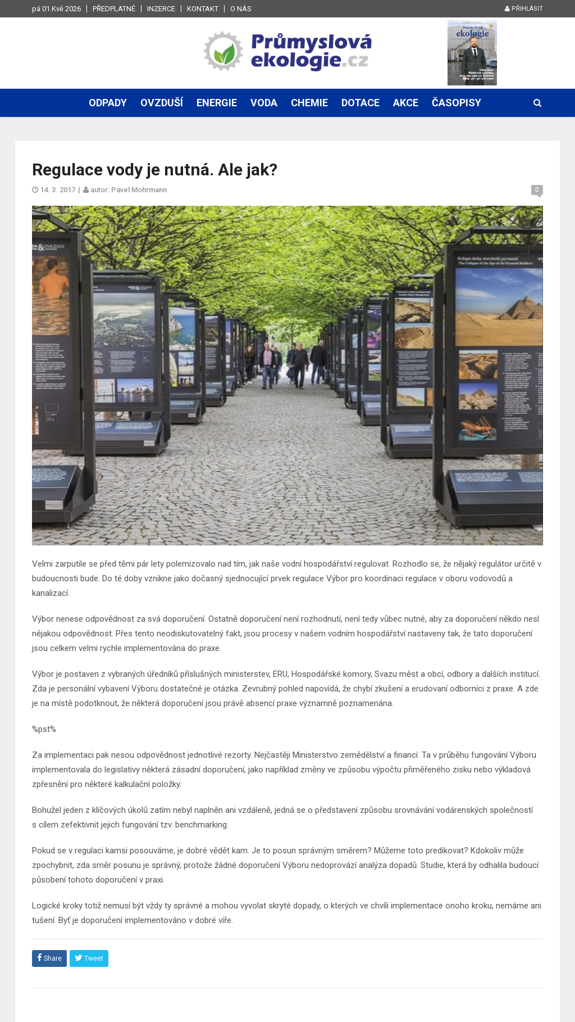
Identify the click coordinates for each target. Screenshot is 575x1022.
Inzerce (161, 8)
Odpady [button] (108, 102)
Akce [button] (405, 102)
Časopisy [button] (456, 102)
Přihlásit (524, 8)
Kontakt (202, 8)
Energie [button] (217, 102)
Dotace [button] (360, 102)
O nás (241, 8)
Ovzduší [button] (161, 102)
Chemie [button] (309, 102)
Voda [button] (263, 102)
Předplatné (114, 8)
